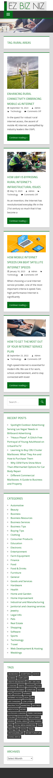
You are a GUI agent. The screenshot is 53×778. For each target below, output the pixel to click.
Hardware (16, 584)
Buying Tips (17, 530)
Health (14, 589)
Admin (37, 107)
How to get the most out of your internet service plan (25, 346)
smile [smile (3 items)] (10, 725)
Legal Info (16, 614)
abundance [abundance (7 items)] (13, 673)
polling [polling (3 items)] (11, 717)
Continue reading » (18, 137)
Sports (14, 635)
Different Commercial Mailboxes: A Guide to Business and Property (24, 479)
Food (13, 564)
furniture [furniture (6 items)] (31, 689)
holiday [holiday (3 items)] (17, 693)
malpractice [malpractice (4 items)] (13, 705)
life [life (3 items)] (32, 697)
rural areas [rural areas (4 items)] (22, 721)
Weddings (16, 652)
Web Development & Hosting (27, 648)
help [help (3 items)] (10, 693)
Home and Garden (21, 593)
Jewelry (15, 610)
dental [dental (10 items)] (22, 685)
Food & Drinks (18, 568)
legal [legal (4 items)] (26, 697)
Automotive (17, 505)
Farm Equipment (20, 555)
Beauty (15, 509)
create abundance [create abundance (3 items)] (16, 681)
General (15, 576)
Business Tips (18, 526)
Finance (15, 559)
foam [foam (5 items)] (38, 685)
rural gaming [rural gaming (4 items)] (35, 721)
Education (16, 542)
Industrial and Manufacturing (27, 601)
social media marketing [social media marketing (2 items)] (24, 725)
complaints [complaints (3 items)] (23, 677)
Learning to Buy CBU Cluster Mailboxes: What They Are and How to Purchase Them (24, 454)
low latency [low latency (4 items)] (28, 701)
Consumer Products (22, 538)
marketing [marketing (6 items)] (25, 705)
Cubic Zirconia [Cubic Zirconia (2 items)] (33, 681)
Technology (15, 111)
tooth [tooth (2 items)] (23, 729)
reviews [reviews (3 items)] (11, 721)
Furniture (16, 572)
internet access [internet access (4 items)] (15, 697)
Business (15, 513)
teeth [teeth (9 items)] (10, 729)
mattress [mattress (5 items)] (36, 705)
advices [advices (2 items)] (36, 673)
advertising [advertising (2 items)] (25, 673)
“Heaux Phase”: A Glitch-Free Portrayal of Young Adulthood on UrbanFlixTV (25, 441)
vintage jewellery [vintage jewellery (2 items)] (16, 732)
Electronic (16, 547)
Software (15, 631)
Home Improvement (22, 597)
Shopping (16, 627)
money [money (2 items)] (23, 709)
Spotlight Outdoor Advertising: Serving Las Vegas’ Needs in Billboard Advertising (26, 429)
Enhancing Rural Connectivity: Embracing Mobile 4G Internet (24, 99)
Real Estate (17, 622)
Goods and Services (21, 580)
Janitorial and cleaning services (28, 606)
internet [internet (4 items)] (27, 693)
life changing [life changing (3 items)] (14, 701)
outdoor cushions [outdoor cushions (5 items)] (17, 713)
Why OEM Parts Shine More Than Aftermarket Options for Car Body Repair (26, 466)
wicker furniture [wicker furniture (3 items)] (33, 732)
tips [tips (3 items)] (16, 729)
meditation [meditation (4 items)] (13, 709)
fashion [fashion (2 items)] (30, 685)
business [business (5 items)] (12, 677)
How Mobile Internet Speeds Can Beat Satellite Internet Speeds (25, 262)
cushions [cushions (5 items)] (12, 685)
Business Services (20, 521)
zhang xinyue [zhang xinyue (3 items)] (14, 736)
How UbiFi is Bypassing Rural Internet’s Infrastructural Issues (24, 182)
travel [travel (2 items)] (31, 729)
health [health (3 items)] (40, 689)
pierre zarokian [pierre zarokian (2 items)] (35, 713)
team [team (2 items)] (39, 725)
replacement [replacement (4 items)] (34, 717)
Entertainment (19, 551)
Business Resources (21, 517)
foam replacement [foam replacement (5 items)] (16, 689)
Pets (13, 618)
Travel (14, 643)
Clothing (15, 534)
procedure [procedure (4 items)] (22, 717)
